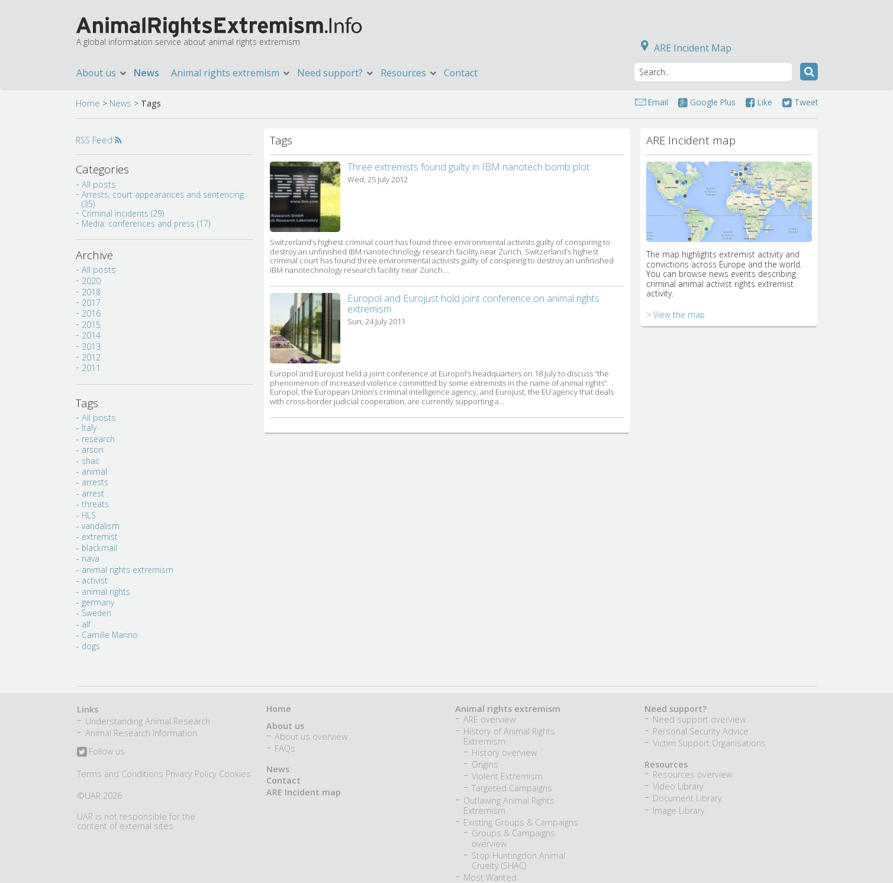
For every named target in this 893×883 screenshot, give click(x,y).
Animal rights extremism (231, 72)
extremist (100, 536)
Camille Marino (110, 634)
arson (93, 449)
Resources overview (692, 774)
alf (86, 624)
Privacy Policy (191, 773)
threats (95, 504)
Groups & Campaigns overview (513, 838)
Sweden (96, 612)
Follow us (101, 752)
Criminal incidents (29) (123, 213)
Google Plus (707, 102)
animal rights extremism (127, 569)
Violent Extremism (507, 776)
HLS (89, 515)
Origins (485, 764)
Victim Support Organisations (709, 743)
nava (90, 558)
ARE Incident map (303, 792)
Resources (409, 72)
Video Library (678, 786)
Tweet (800, 102)
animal (94, 471)
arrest (93, 493)
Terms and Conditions (120, 773)
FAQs (285, 748)
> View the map (675, 314)
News (146, 72)
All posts (99, 184)
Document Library (687, 798)
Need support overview (699, 719)
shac (90, 460)
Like (759, 102)
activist (95, 580)
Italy (89, 427)
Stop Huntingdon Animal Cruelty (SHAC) (518, 860)
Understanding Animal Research (147, 721)
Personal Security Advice (701, 731)
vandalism (101, 525)
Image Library (679, 810)
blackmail (99, 547)
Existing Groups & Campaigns (520, 822)
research (98, 438)
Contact (461, 72)
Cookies (235, 773)
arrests (95, 482)
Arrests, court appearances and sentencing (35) (163, 199)
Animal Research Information (141, 733)
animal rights (106, 591)
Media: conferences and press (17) (146, 223)
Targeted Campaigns (512, 788)
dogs (91, 646)
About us (102, 72)
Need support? (336, 72)
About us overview (311, 736)
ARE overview (489, 719)
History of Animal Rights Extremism (509, 736)
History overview (504, 752)
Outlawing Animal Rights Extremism (509, 805)
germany (98, 602)
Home (88, 103)
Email (658, 102)
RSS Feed (98, 140)
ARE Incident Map (683, 47)
